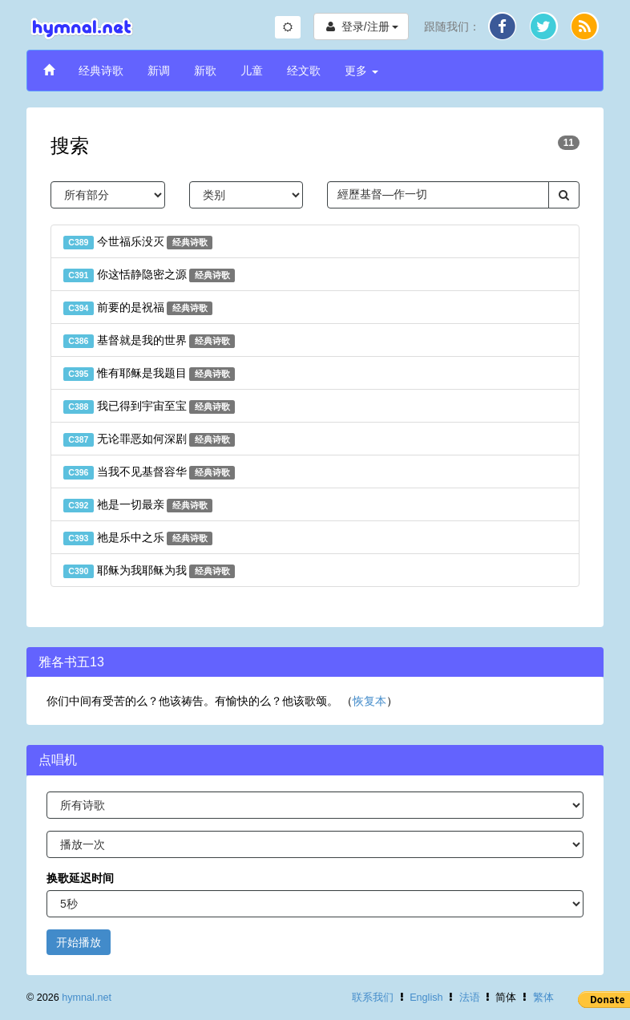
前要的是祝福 (137, 308)
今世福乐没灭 (137, 242)
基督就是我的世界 (149, 341)
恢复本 (369, 700)
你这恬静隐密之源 (149, 275)
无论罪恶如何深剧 (149, 439)
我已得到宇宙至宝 (149, 406)
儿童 (251, 70)
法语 (469, 997)
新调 (158, 70)
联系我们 (373, 997)
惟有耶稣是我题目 (149, 373)
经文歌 (304, 70)
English (426, 997)
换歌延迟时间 (80, 878)
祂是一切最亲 (137, 505)
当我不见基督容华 (149, 472)
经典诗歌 (101, 70)
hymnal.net (86, 997)
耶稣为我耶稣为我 (149, 571)
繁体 (543, 997)
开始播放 (78, 942)
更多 (361, 70)
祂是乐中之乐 (137, 538)
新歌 (205, 70)
